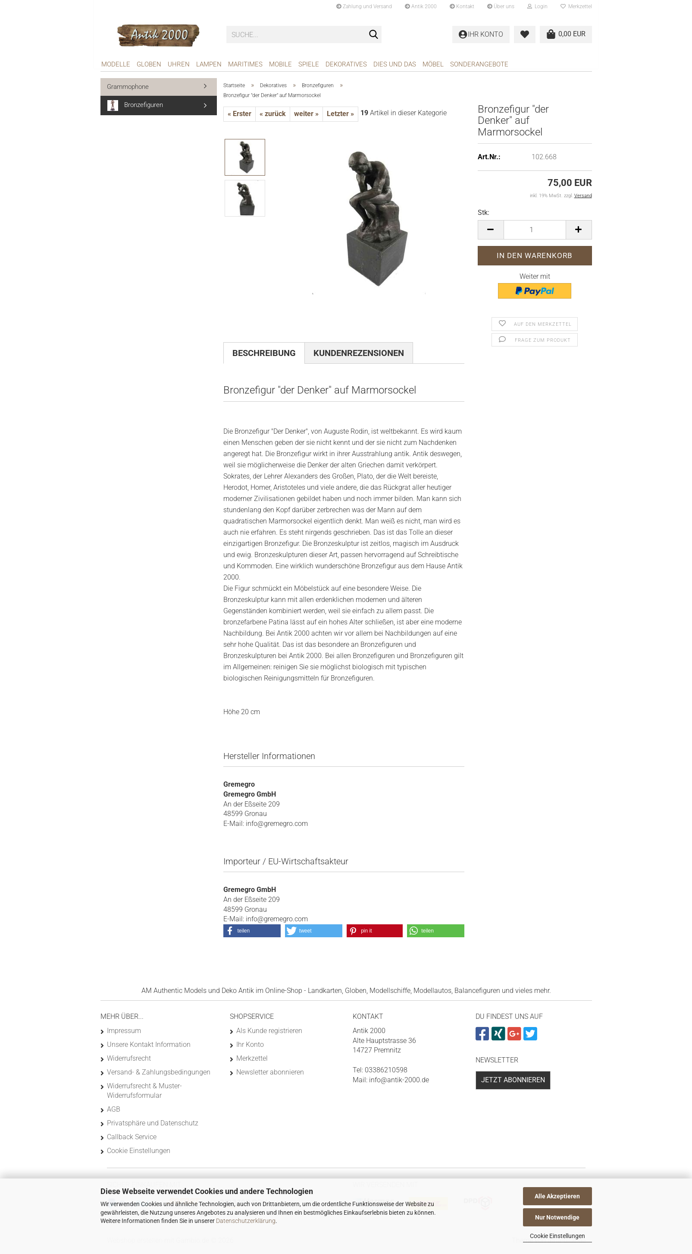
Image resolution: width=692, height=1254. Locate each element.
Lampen (209, 64)
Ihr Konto (250, 1047)
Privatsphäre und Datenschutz (152, 1126)
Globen (149, 64)
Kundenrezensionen (358, 356)
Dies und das (394, 64)
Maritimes (245, 64)
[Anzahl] (535, 233)
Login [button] (537, 6)
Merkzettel (576, 6)
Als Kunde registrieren (269, 1034)
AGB (113, 1112)
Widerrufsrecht (129, 1061)
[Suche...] (373, 35)
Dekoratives (346, 64)
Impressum (124, 1034)
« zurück (273, 117)
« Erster (239, 117)
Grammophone (128, 90)
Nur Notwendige (557, 1217)
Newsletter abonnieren (270, 1075)
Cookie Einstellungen (557, 1235)
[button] (491, 233)
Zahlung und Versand (364, 6)
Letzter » (340, 117)
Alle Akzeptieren (557, 1196)
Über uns (500, 6)
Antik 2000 (421, 6)
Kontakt (462, 6)
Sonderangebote (479, 64)
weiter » (306, 117)
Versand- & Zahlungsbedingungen (158, 1075)
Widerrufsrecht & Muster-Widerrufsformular (144, 1094)
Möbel (433, 64)
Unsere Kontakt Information (149, 1047)
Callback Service (132, 1140)
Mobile (280, 64)
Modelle (115, 64)
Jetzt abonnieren (513, 1083)
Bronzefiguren (135, 108)
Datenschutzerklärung (246, 1220)
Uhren (179, 64)
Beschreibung (264, 356)
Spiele (308, 64)
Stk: (483, 215)
